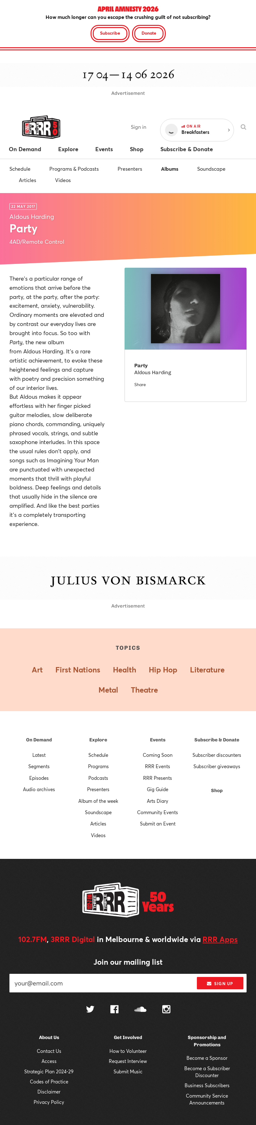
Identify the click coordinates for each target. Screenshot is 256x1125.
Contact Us (49, 1051)
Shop (217, 790)
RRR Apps (220, 939)
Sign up (220, 983)
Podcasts (98, 778)
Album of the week (98, 801)
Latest (39, 755)
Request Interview (128, 1061)
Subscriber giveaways (216, 766)
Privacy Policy (49, 1102)
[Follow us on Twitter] (90, 1010)
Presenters (130, 168)
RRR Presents (157, 778)
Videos (63, 180)
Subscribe (110, 33)
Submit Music (128, 1071)
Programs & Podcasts (74, 168)
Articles (27, 180)
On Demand (39, 740)
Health (124, 670)
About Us (49, 1037)
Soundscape (211, 168)
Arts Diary (157, 801)
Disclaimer (48, 1091)
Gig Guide (157, 789)
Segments (39, 766)
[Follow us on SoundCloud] (140, 1010)
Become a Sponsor (206, 1058)
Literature (207, 670)
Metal (108, 690)
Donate (149, 33)
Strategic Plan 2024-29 (49, 1071)
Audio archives (39, 789)
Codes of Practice (49, 1081)
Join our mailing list (128, 962)
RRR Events (157, 766)
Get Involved (128, 1037)
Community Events (157, 812)
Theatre (144, 690)
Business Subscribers (207, 1085)
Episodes (39, 778)
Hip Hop (163, 670)
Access (49, 1061)
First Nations (77, 670)
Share (140, 384)
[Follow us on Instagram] (166, 1010)
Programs (98, 766)
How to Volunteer (128, 1051)
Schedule (20, 168)
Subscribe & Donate (216, 740)
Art (37, 670)
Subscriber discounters (216, 755)
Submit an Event (157, 823)
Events (157, 740)
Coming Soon (158, 755)
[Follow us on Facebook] (114, 1010)
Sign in (138, 126)
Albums (169, 168)
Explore (98, 740)
